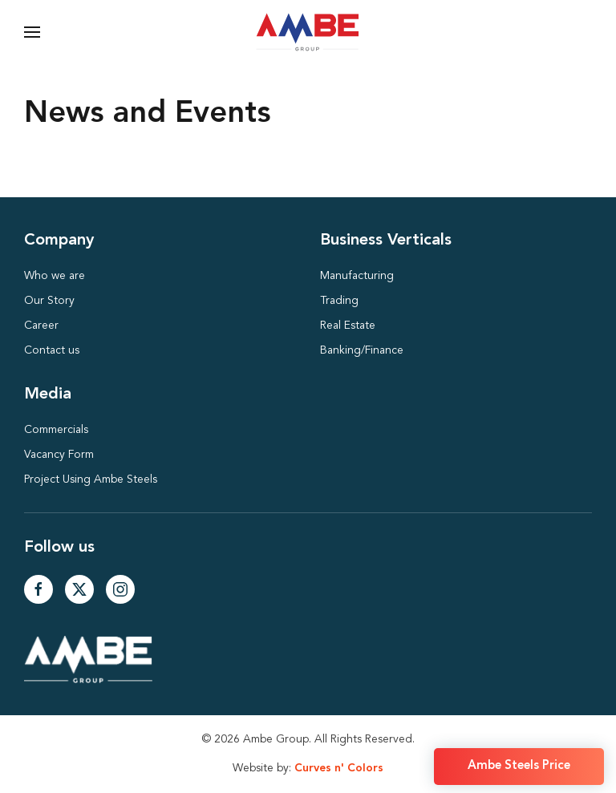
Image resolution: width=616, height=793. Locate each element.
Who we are (54, 275)
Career (41, 325)
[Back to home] (308, 32)
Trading (339, 300)
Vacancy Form (59, 454)
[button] (32, 32)
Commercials (56, 429)
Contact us (51, 350)
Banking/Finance (361, 350)
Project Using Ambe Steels (90, 479)
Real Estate (347, 325)
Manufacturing (357, 275)
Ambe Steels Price (519, 766)
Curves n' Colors (338, 768)
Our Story (49, 300)
